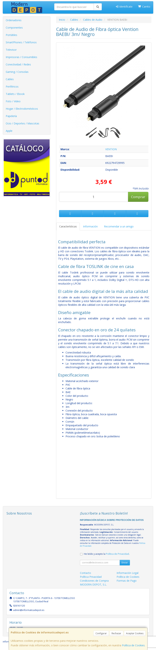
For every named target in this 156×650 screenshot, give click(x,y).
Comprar (138, 197)
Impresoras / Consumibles (21, 57)
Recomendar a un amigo (119, 226)
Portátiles (11, 35)
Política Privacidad (91, 576)
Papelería (11, 116)
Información (90, 226)
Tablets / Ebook (15, 94)
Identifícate (124, 6)
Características (68, 226)
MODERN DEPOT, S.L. (93, 584)
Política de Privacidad (117, 553)
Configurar (101, 633)
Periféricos (12, 86)
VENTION (111, 149)
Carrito (144, 6)
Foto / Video (13, 101)
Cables (10, 79)
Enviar (125, 562)
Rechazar (116, 633)
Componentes (14, 27)
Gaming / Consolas (17, 72)
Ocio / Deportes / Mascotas (22, 123)
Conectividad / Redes (18, 64)
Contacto (85, 573)
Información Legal (127, 573)
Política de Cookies (133, 645)
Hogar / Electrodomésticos (22, 108)
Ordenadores (13, 20)
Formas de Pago (127, 580)
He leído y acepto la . (107, 553)
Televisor (11, 49)
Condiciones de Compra (94, 580)
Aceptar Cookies (134, 633)
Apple (9, 131)
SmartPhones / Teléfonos (21, 42)
